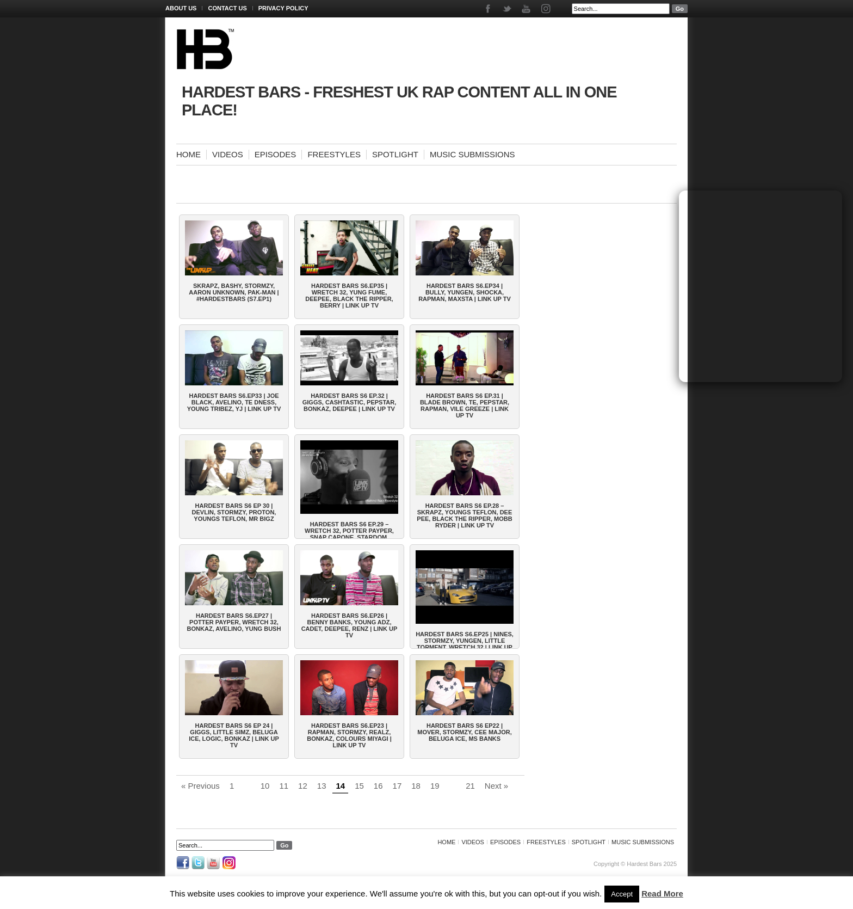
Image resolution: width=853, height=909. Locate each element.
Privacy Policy (283, 8)
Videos (227, 154)
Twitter (507, 8)
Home (188, 154)
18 (416, 785)
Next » (496, 785)
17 (397, 785)
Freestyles (334, 154)
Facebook (488, 8)
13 (321, 785)
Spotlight (395, 154)
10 (265, 785)
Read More (662, 893)
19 (435, 785)
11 (283, 785)
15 (359, 785)
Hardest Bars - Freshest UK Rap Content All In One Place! (399, 101)
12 (302, 785)
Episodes (275, 154)
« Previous (200, 785)
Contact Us (227, 8)
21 (470, 785)
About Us (180, 8)
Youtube (526, 8)
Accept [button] (622, 894)
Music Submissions (472, 154)
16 (378, 785)
